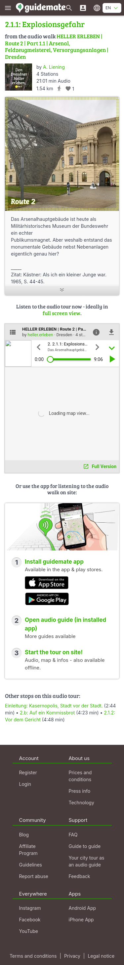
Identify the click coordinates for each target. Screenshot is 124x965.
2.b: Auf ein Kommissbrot (47, 712)
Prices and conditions (80, 776)
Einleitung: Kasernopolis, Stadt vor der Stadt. (54, 705)
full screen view (61, 312)
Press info (80, 791)
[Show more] (62, 290)
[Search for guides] (69, 8)
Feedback (79, 876)
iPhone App (81, 919)
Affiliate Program (28, 849)
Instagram (30, 908)
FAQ (73, 834)
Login (25, 784)
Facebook (30, 919)
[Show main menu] (8, 8)
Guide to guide (85, 846)
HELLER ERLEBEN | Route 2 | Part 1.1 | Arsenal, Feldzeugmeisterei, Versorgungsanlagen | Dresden (56, 46)
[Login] (83, 8)
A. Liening (54, 67)
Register (28, 772)
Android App (82, 908)
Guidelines (30, 864)
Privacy (72, 956)
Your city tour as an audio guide (86, 861)
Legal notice (101, 956)
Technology (81, 802)
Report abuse (33, 876)
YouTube (28, 931)
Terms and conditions (33, 956)
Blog (24, 834)
